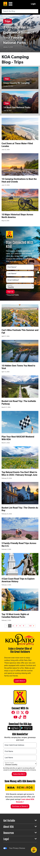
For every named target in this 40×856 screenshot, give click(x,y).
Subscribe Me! (19, 774)
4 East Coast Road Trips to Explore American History (18, 580)
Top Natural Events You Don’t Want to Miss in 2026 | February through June (19, 473)
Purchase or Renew (20, 806)
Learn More (20, 681)
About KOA (20, 826)
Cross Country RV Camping (16, 83)
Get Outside (20, 820)
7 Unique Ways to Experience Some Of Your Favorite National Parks (18, 35)
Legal (20, 839)
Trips (7, 21)
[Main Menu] (10, 4)
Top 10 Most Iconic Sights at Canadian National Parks (15, 615)
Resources (20, 833)
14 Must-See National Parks (16, 107)
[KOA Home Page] (5, 4)
